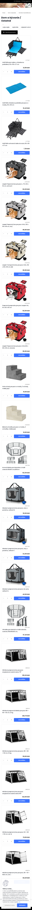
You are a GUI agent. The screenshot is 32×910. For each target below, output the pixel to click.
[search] (29, 5)
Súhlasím (22, 905)
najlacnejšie (6, 27)
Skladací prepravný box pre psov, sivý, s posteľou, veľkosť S (15, 549)
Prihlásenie (17, 1)
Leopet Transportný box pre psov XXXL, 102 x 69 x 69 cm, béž (15, 266)
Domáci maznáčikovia (25, 13)
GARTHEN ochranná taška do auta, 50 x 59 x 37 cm (15, 144)
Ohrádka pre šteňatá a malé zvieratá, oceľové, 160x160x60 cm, (14, 630)
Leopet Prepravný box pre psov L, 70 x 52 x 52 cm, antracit (15, 185)
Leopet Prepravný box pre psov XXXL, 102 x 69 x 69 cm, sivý (15, 225)
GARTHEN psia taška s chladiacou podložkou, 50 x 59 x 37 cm (13, 63)
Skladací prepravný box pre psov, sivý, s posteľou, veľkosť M (15, 509)
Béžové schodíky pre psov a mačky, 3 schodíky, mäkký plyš (14, 428)
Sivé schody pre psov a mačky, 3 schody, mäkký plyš (15, 387)
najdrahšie (15, 27)
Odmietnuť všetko (10, 905)
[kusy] (7, 72)
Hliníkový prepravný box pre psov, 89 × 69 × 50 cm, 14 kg (15, 752)
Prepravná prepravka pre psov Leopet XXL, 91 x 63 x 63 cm (15, 306)
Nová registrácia (27, 1)
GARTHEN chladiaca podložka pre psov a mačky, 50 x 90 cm (15, 104)
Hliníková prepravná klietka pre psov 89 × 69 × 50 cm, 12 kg (15, 711)
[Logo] (16, 5)
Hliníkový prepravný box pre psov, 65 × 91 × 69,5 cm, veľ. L (15, 873)
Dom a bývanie (12, 13)
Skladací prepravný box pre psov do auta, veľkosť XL (15, 590)
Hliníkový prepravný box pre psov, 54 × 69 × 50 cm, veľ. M (15, 833)
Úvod (3, 13)
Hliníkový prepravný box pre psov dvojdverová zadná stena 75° (12, 671)
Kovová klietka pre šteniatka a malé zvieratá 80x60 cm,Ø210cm (13, 468)
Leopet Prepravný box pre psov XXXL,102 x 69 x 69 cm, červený (15, 347)
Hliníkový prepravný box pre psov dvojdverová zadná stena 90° (12, 792)
